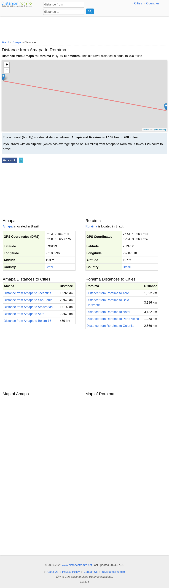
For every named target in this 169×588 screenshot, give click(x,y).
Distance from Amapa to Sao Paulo (28, 300)
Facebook (9, 160)
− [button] (7, 70)
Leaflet (146, 130)
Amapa (8, 226)
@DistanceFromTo (113, 571)
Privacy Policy (71, 571)
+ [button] (7, 65)
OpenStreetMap (159, 130)
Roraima (91, 226)
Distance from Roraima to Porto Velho (113, 319)
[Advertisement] (84, 27)
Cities (138, 3)
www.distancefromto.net (77, 565)
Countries (153, 3)
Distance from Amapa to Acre (24, 314)
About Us (52, 571)
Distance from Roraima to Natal (108, 312)
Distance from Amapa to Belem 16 (27, 321)
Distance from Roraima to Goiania (110, 326)
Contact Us (91, 571)
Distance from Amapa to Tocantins (27, 293)
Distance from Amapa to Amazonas (28, 307)
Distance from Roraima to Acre (108, 293)
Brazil (49, 267)
